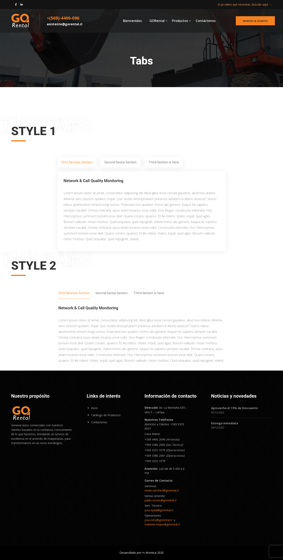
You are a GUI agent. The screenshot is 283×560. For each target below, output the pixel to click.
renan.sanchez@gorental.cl (162, 490)
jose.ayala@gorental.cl (159, 510)
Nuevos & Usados (255, 21)
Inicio (94, 408)
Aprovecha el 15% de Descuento (234, 408)
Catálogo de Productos (106, 415)
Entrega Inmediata (224, 423)
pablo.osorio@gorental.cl (160, 500)
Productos (180, 21)
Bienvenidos (132, 21)
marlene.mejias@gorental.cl (162, 524)
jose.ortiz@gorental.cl (158, 520)
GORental (157, 21)
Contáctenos (206, 21)
